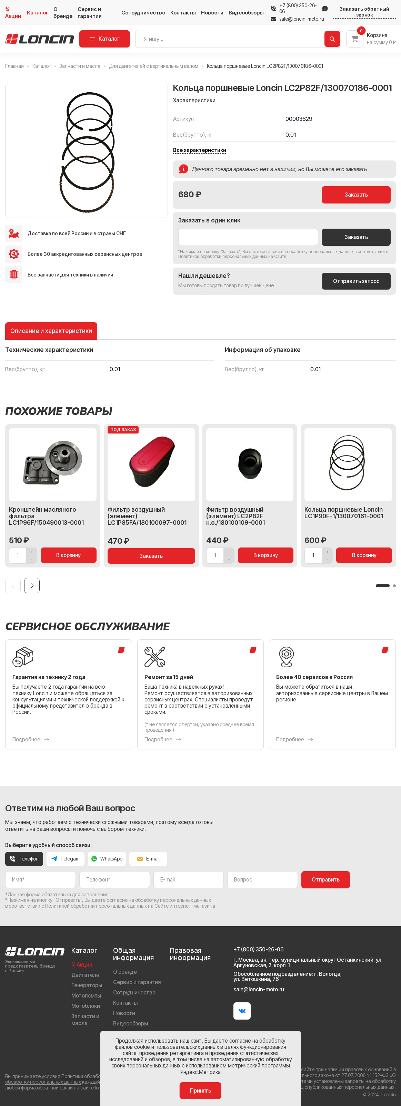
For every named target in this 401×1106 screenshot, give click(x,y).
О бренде (62, 12)
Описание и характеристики (51, 330)
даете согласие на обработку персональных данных (301, 251)
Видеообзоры (246, 12)
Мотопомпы (86, 995)
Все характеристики (199, 150)
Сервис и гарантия (90, 12)
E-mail (148, 859)
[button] (383, 585)
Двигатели (85, 975)
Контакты (183, 12)
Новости (212, 12)
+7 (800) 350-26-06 (298, 8)
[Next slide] (32, 585)
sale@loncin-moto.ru (297, 19)
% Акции (13, 12)
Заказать (356, 194)
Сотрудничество (143, 12)
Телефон (24, 859)
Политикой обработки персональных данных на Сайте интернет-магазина (130, 906)
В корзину (68, 555)
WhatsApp (106, 859)
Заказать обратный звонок (364, 12)
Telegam (65, 859)
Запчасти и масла (85, 1019)
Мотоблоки (85, 1006)
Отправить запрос (356, 281)
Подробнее (30, 740)
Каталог (37, 12)
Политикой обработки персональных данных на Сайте (232, 256)
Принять (200, 1090)
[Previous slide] (13, 585)
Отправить (326, 879)
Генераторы (86, 985)
